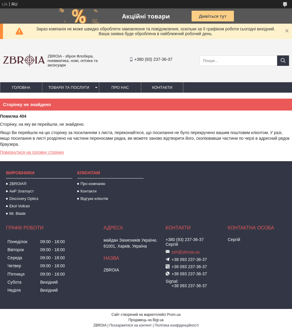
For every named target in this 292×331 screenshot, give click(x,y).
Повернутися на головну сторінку (32, 152)
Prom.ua (174, 315)
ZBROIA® (18, 183)
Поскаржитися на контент (130, 325)
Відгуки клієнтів (94, 198)
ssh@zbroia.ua (186, 252)
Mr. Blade (17, 213)
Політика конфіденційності (177, 325)
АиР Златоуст (21, 191)
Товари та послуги (68, 87)
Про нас (120, 87)
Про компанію (92, 183)
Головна (21, 87)
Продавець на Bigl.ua (146, 320)
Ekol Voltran (19, 206)
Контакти (162, 87)
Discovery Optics (23, 198)
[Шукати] (283, 60)
